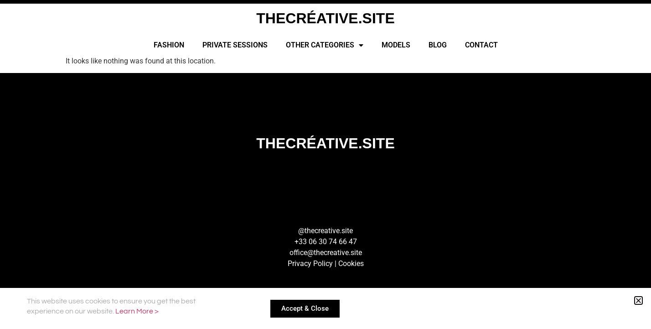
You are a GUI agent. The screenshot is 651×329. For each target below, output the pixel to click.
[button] (638, 300)
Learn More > (137, 311)
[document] (325, 164)
